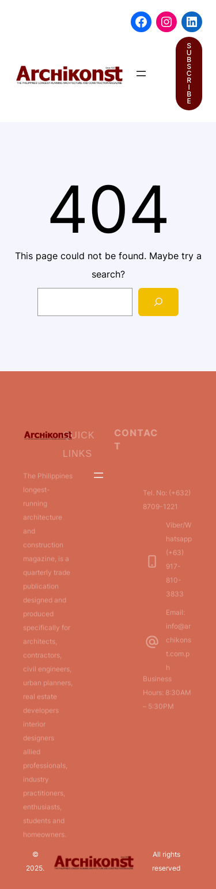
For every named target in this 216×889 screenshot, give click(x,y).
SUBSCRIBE (189, 73)
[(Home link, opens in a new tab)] (69, 73)
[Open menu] (141, 73)
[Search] (158, 302)
